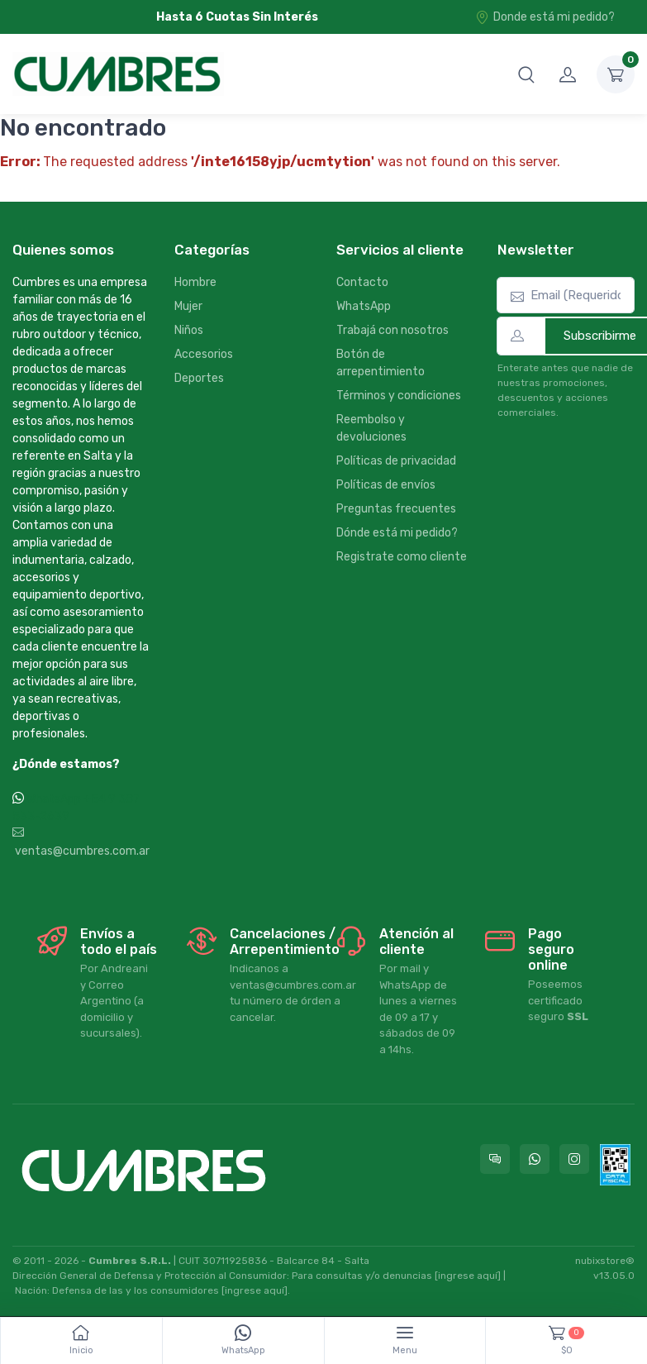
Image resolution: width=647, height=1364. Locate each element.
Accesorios (203, 354)
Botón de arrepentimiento (380, 363)
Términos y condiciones (398, 396)
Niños (188, 330)
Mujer (188, 306)
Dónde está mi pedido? (397, 533)
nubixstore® (605, 1260)
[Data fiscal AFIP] (615, 1164)
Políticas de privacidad (396, 461)
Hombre (195, 282)
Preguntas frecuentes (396, 509)
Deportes (199, 378)
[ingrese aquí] (468, 1275)
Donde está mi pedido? (545, 17)
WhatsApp (363, 306)
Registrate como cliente (401, 557)
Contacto (362, 282)
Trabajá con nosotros (392, 330)
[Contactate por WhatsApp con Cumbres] (534, 1159)
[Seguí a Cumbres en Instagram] (574, 1159)
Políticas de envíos (385, 485)
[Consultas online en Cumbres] (495, 1159)
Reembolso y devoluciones (371, 428)
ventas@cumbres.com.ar (81, 842)
